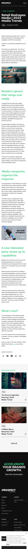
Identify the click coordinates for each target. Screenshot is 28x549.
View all (14, 443)
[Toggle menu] (25, 3)
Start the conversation (14, 474)
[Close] (26, 535)
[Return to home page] (6, 3)
